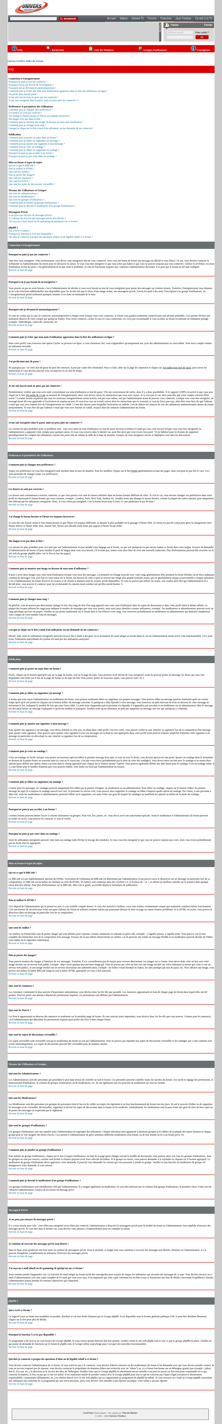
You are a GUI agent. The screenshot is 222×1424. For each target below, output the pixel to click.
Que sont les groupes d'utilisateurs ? (26, 199)
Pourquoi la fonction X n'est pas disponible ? (31, 233)
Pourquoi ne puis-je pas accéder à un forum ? (31, 153)
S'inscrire (208, 25)
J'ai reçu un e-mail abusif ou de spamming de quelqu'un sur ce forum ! (43, 221)
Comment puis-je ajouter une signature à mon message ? (37, 143)
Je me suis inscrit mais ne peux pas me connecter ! (34, 97)
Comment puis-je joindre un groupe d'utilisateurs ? (34, 202)
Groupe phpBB (111, 1316)
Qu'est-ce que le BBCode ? (22, 165)
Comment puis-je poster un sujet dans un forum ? (33, 137)
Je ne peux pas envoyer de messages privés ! (31, 215)
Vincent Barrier (129, 1412)
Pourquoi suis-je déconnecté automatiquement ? (32, 87)
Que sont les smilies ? (19, 171)
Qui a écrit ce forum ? (19, 230)
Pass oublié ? (202, 32)
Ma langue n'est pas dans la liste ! (25, 119)
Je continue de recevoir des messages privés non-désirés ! (37, 218)
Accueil (111, 18)
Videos (123, 18)
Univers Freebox (117, 1415)
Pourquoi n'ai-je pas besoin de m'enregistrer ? (31, 84)
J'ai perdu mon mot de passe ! (23, 94)
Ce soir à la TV (203, 18)
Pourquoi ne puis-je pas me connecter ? (28, 81)
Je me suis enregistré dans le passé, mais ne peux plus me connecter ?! (43, 100)
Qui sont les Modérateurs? (22, 196)
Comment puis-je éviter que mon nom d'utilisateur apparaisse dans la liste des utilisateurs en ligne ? (58, 91)
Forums (152, 18)
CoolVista (88, 1412)
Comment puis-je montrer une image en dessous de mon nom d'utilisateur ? (46, 122)
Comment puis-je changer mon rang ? (27, 125)
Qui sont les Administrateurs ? (24, 193)
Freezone (166, 18)
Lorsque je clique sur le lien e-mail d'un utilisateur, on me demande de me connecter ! (51, 128)
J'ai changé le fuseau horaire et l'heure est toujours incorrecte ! (40, 115)
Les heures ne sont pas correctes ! (25, 112)
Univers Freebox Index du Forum (25, 61)
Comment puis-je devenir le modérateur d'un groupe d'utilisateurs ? (42, 205)
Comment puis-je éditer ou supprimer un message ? (34, 140)
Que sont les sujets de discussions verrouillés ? (32, 184)
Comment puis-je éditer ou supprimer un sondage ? (34, 150)
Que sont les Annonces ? (21, 177)
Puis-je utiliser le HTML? (21, 168)
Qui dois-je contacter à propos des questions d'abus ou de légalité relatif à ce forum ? (51, 236)
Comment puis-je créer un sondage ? (27, 146)
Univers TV (138, 18)
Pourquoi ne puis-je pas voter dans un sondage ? (32, 156)
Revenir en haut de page (21, 270)
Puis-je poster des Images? (22, 174)
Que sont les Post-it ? (19, 181)
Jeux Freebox (183, 18)
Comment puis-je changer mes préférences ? (31, 109)
